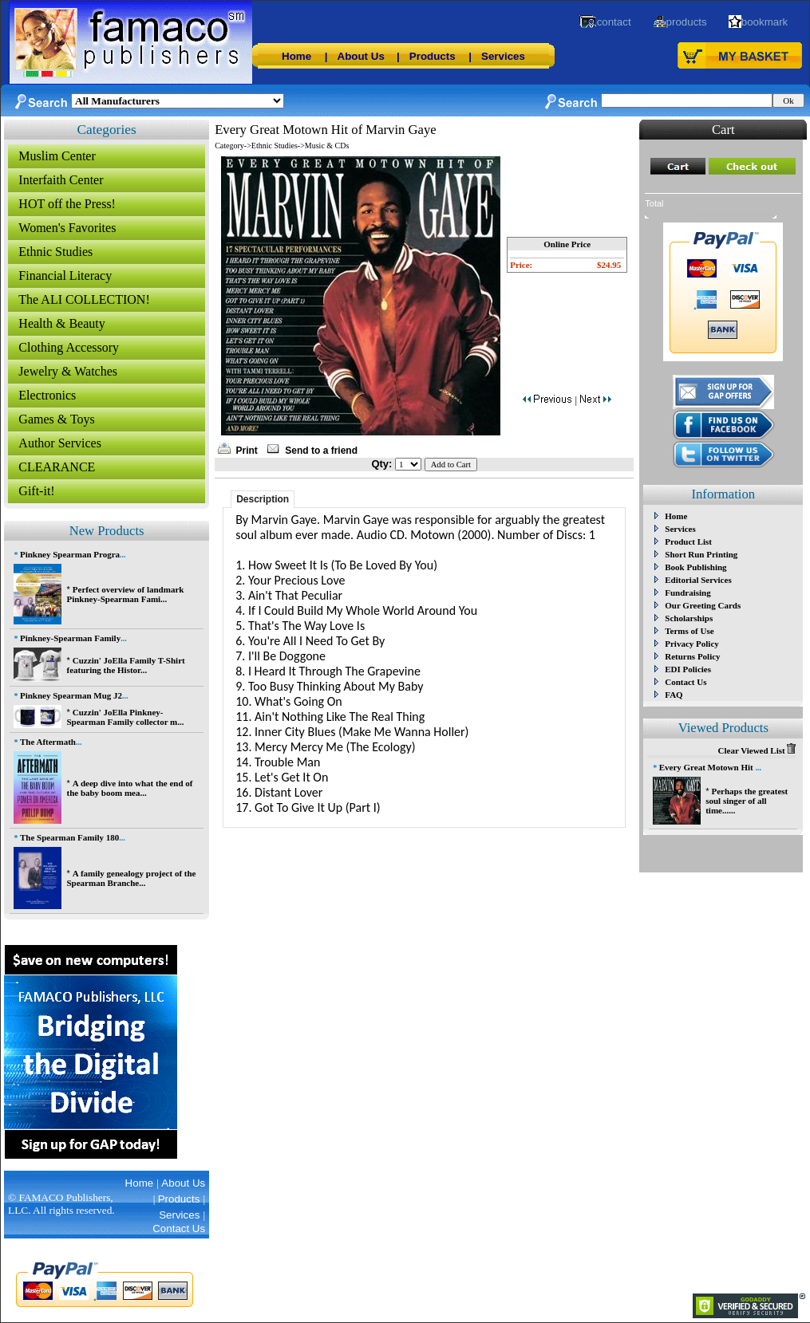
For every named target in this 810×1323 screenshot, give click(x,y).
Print (247, 450)
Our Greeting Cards (703, 605)
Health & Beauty (61, 323)
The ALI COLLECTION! (83, 299)
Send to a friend (321, 450)
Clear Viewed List (757, 750)
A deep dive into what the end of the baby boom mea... (129, 787)
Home (296, 56)
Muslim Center (56, 156)
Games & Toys (56, 419)
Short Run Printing (701, 554)
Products (432, 56)
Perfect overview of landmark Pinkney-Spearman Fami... (125, 594)
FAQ (673, 694)
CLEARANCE (56, 467)
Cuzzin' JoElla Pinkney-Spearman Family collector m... (125, 716)
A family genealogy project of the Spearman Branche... (131, 878)
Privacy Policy (692, 643)
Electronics (47, 395)
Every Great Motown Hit (707, 767)
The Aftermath (48, 741)
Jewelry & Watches (67, 371)
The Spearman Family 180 (69, 837)
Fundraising (687, 592)
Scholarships (689, 618)
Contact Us (685, 682)
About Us (361, 56)
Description (262, 499)
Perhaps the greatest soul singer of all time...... (746, 800)
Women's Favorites (67, 227)
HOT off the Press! (67, 204)
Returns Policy (692, 656)
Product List (688, 541)
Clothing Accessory (68, 347)
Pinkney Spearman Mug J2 (71, 695)
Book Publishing (695, 567)
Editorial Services (698, 580)
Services (503, 56)
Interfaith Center (60, 180)
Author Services (59, 443)
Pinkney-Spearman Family (70, 638)
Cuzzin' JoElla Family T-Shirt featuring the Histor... (125, 665)
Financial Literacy (65, 275)
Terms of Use (689, 631)
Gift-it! (36, 491)
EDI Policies (688, 669)
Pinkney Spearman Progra (70, 554)
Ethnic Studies (55, 251)
